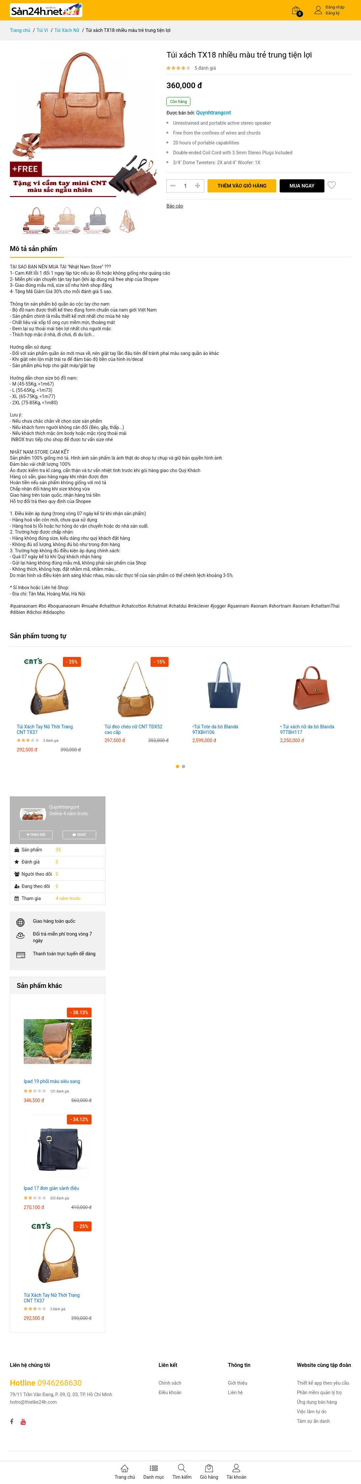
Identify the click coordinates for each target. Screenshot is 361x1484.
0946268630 (60, 1383)
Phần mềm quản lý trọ (319, 1392)
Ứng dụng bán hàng (317, 1402)
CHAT (79, 835)
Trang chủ (20, 30)
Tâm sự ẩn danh (313, 1421)
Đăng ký (333, 13)
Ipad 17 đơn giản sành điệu (51, 1188)
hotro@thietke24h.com (33, 1402)
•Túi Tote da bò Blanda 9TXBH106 (215, 729)
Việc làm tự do (311, 1411)
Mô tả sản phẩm (33, 249)
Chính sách (170, 1383)
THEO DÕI (36, 835)
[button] (177, 766)
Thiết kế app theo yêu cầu (323, 1383)
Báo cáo (174, 206)
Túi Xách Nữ (66, 30)
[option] (83, 123)
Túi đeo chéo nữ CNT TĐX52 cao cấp (134, 729)
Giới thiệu (237, 1383)
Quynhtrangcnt (64, 807)
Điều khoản (170, 1392)
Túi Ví (42, 30)
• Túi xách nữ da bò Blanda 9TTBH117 (307, 729)
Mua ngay (302, 186)
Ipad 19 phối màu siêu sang (52, 1081)
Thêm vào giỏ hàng (241, 186)
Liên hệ (235, 1392)
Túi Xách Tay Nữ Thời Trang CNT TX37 (45, 729)
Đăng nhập (335, 7)
